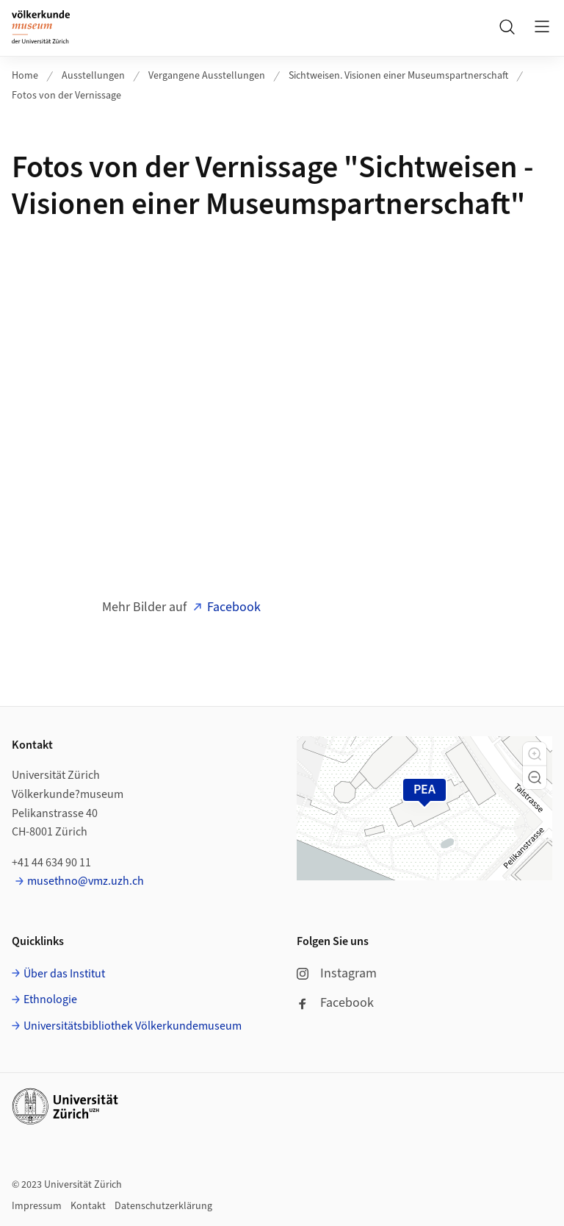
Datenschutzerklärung (163, 1206)
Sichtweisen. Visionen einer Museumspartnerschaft (398, 75)
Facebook (234, 607)
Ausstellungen (93, 75)
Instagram (337, 973)
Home (25, 75)
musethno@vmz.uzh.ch (85, 881)
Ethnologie (50, 999)
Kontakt (88, 1206)
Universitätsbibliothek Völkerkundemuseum (133, 1026)
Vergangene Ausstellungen (206, 75)
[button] (534, 754)
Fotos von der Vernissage (66, 95)
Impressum (37, 1206)
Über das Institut (64, 974)
